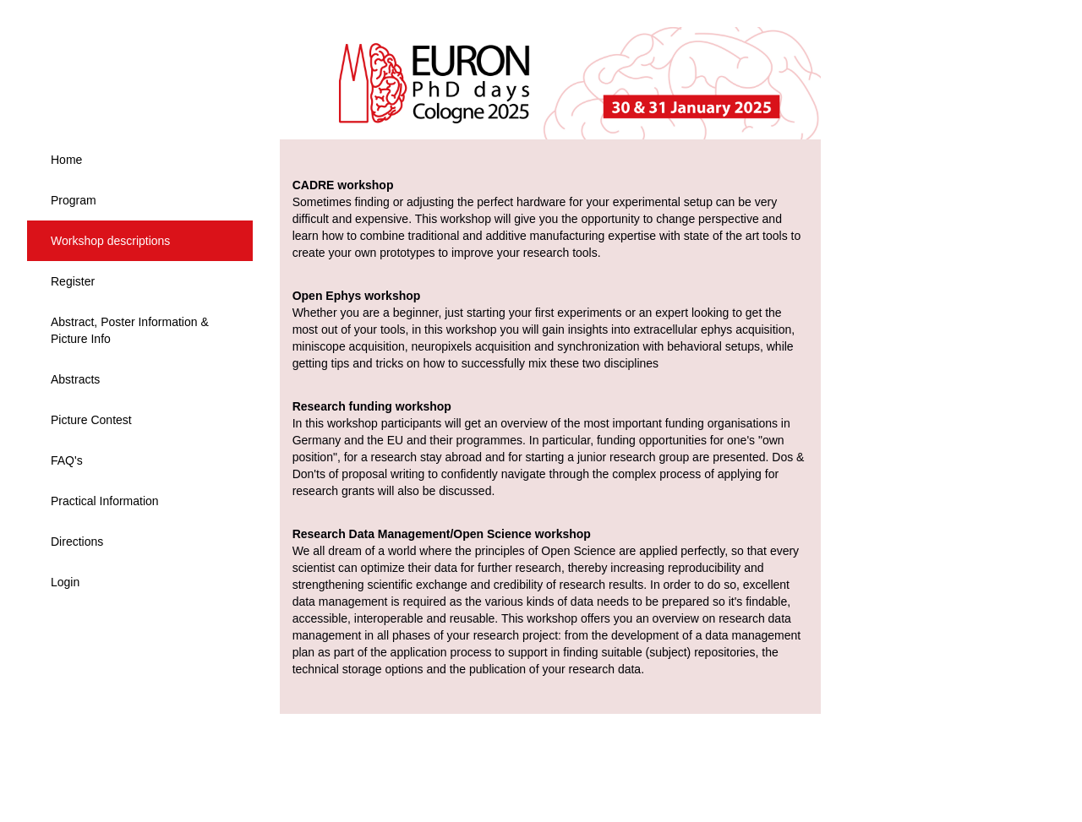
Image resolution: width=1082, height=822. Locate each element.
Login (65, 582)
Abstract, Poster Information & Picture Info (130, 330)
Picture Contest (91, 420)
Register (73, 281)
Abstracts (75, 379)
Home (66, 159)
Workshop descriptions (110, 241)
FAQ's (67, 460)
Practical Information (105, 501)
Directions (77, 541)
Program (73, 200)
